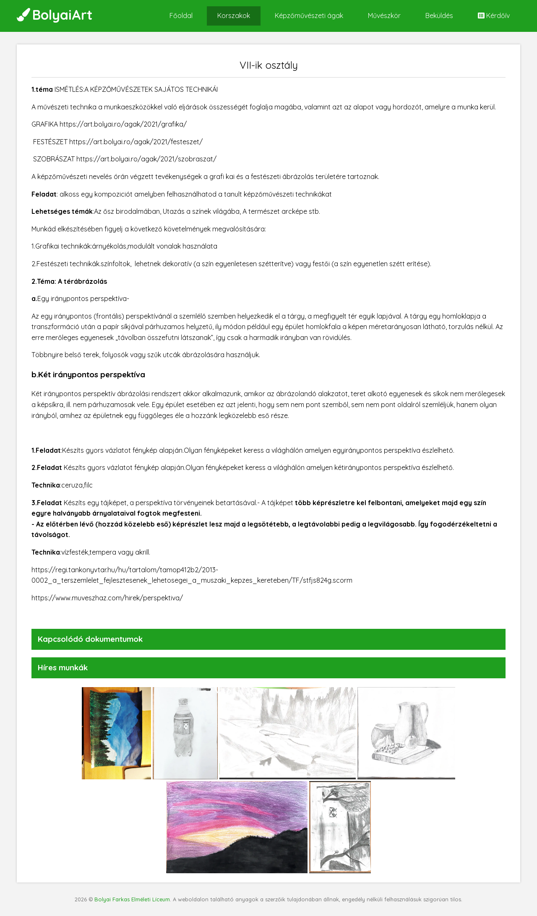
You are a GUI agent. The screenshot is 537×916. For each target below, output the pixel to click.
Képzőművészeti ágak (309, 15)
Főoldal (181, 15)
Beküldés (439, 15)
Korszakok (233, 15)
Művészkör (384, 15)
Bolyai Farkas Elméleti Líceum (132, 899)
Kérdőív (494, 15)
